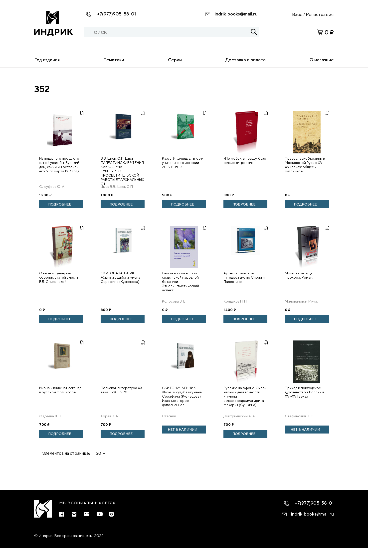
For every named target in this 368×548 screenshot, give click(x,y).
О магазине (322, 59)
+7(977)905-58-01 (116, 13)
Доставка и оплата (245, 59)
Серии (175, 59)
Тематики (114, 59)
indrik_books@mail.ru (236, 13)
